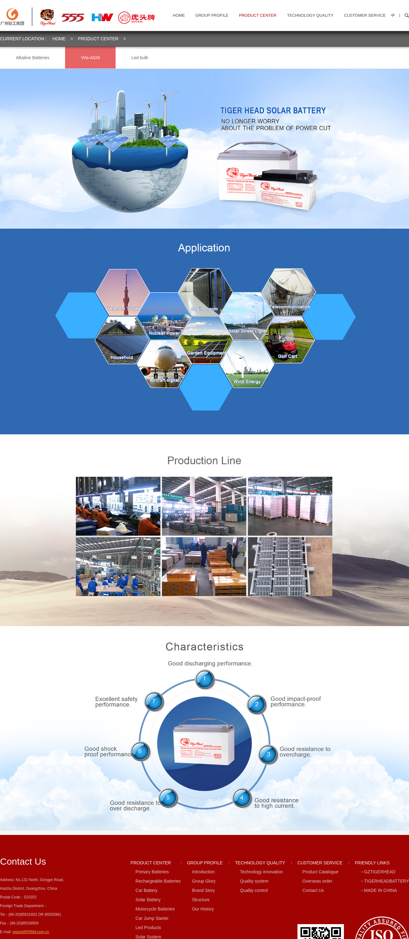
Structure (201, 899)
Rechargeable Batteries (158, 881)
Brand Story (203, 890)
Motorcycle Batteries (155, 908)
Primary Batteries (152, 871)
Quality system (254, 881)
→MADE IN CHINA (378, 890)
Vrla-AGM (90, 57)
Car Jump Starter (152, 918)
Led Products (148, 927)
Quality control (254, 890)
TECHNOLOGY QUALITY (310, 15)
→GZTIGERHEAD (377, 871)
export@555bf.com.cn (31, 932)
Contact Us (313, 890)
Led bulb (139, 57)
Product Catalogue (320, 871)
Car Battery (146, 890)
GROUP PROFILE (212, 15)
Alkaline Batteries (32, 57)
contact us (23, 861)
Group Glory (204, 881)
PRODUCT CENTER (257, 15)
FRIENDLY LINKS (372, 862)
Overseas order (317, 881)
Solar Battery (148, 899)
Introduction (203, 871)
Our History (203, 908)
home (179, 15)
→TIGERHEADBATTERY (384, 881)
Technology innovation (261, 871)
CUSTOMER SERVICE (365, 15)
